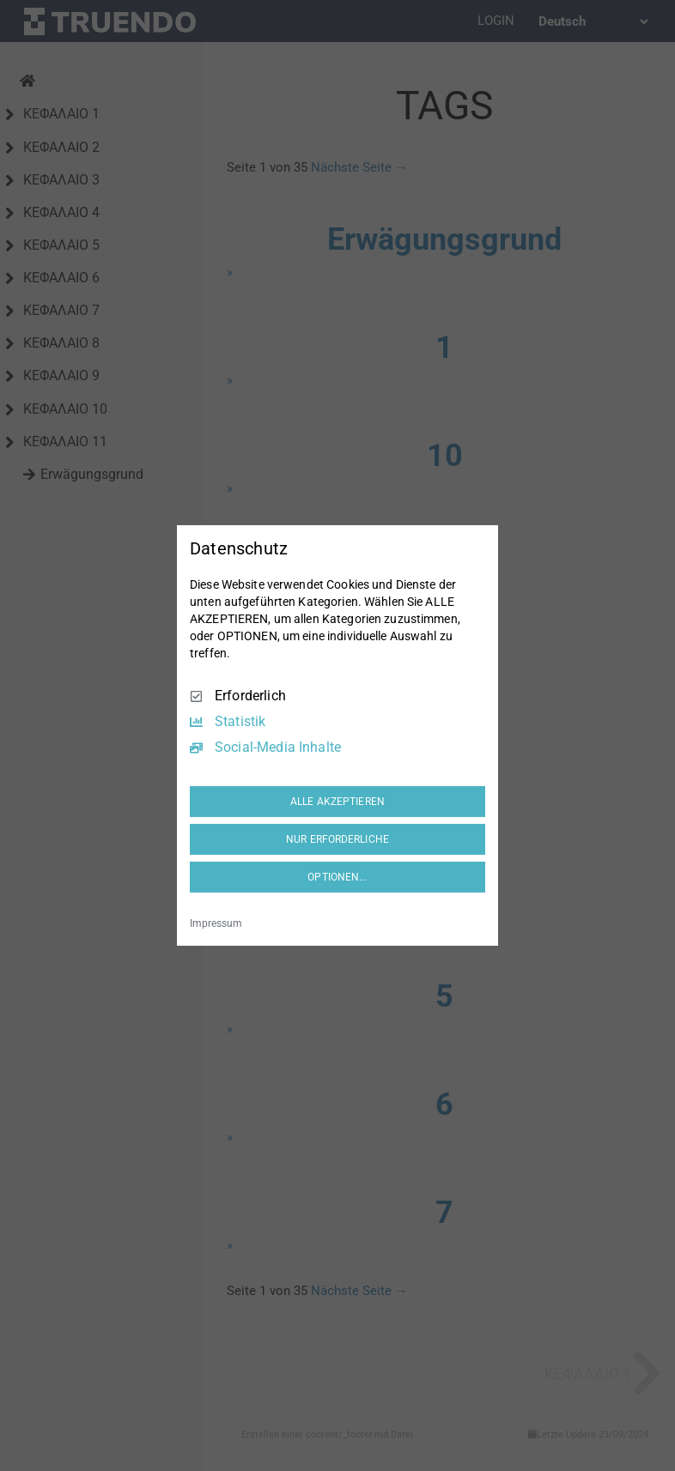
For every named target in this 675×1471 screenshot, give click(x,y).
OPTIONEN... (337, 877)
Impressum (216, 923)
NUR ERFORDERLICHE (337, 839)
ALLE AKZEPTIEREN (337, 802)
